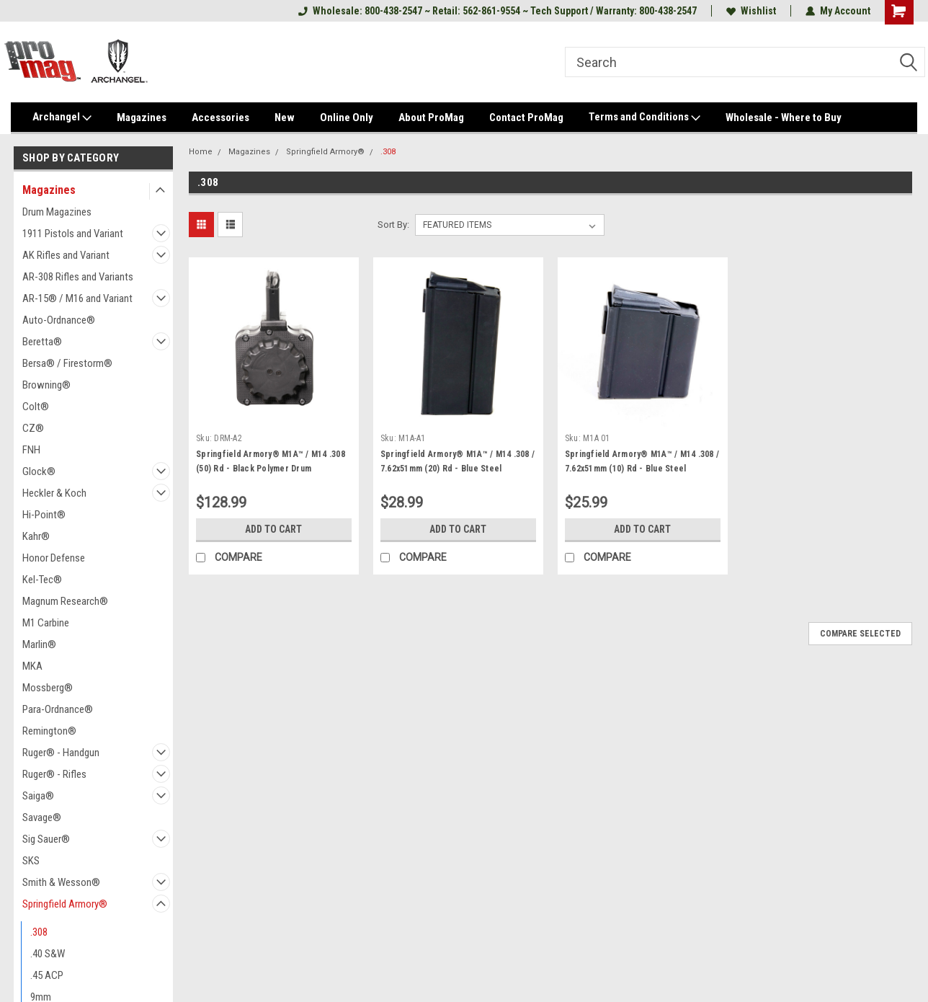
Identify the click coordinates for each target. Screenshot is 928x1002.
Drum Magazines (57, 211)
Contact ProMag (526, 117)
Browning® (46, 384)
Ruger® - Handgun (60, 752)
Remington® (49, 730)
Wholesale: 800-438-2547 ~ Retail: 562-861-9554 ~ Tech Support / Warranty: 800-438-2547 (497, 11)
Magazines (141, 117)
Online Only (346, 117)
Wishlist (751, 11)
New (285, 117)
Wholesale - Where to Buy (784, 117)
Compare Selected (860, 634)
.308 (39, 932)
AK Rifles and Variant (66, 255)
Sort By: (393, 224)
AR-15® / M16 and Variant (77, 298)
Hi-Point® (44, 514)
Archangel (62, 117)
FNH (31, 449)
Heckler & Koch (54, 493)
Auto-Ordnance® (58, 320)
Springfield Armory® (64, 903)
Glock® (38, 471)
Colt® (35, 406)
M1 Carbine (45, 622)
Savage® (41, 817)
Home (201, 151)
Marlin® (39, 644)
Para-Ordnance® (57, 709)
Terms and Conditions (644, 117)
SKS (31, 860)
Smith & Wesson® (61, 882)
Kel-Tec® (42, 579)
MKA (32, 666)
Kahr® (36, 536)
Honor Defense (53, 557)
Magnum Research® (65, 601)
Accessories (220, 117)
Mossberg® (47, 687)
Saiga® (38, 795)
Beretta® (42, 341)
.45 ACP (46, 975)
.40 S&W (47, 953)
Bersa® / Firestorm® (67, 363)
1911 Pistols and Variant (72, 233)
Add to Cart (273, 529)
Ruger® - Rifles (54, 774)
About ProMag (431, 117)
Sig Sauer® (46, 839)
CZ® (33, 428)
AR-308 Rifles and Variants (77, 276)
